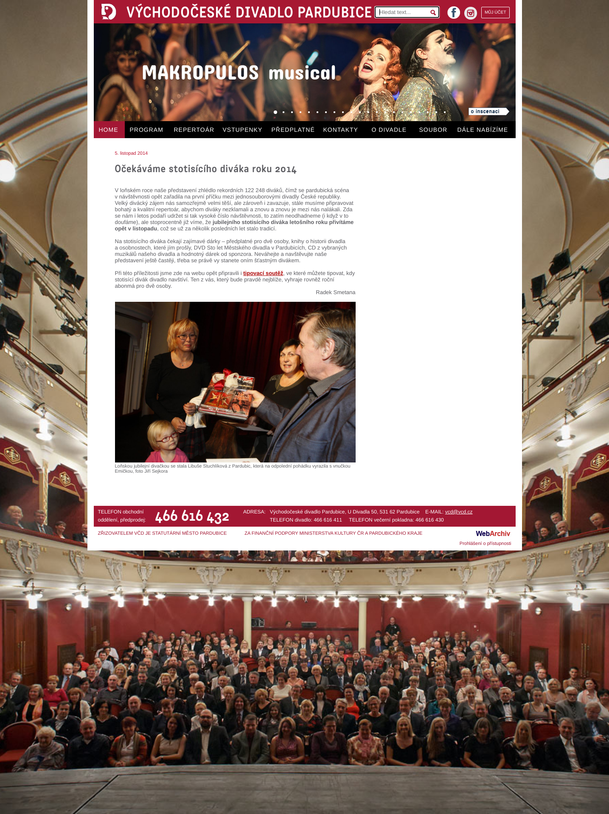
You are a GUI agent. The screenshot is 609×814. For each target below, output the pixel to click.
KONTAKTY (340, 129)
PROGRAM (146, 129)
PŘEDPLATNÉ (293, 129)
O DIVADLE (389, 129)
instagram (470, 13)
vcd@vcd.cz (459, 512)
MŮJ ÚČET (495, 12)
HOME (108, 129)
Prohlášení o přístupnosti (485, 543)
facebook (453, 10)
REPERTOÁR (194, 129)
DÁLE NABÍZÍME (482, 129)
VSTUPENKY (243, 129)
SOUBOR (433, 129)
